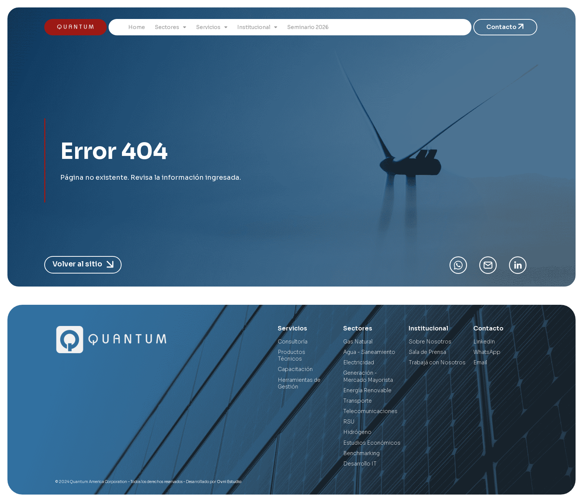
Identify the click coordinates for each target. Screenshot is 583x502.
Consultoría (292, 341)
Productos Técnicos (291, 355)
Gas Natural (358, 341)
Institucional (257, 27)
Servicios (212, 27)
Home (136, 27)
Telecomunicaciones (370, 411)
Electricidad (358, 362)
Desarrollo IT (360, 463)
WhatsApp (486, 352)
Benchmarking (361, 453)
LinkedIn (484, 341)
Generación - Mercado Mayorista (368, 376)
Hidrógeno (357, 432)
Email (480, 362)
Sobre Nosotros (430, 341)
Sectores (170, 27)
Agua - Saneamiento (369, 352)
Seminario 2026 (308, 27)
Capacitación (295, 369)
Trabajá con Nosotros (437, 362)
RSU (348, 421)
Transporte (357, 400)
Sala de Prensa (427, 352)
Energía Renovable (367, 390)
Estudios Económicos (371, 442)
